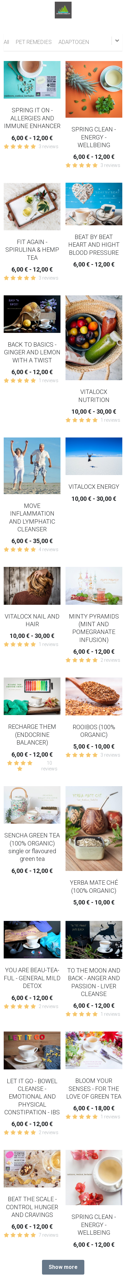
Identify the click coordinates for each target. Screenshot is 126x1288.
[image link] (63, 9)
